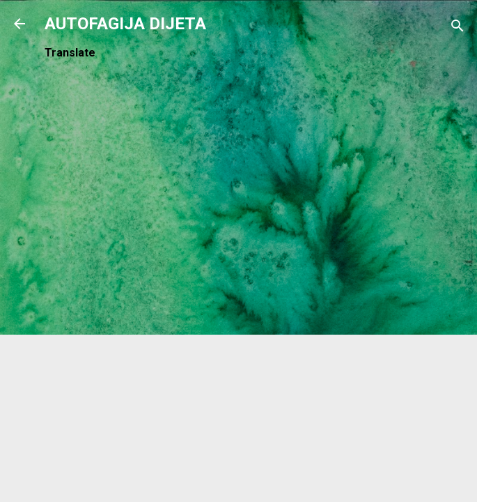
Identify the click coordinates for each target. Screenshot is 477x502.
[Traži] (457, 28)
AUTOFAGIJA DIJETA (125, 23)
